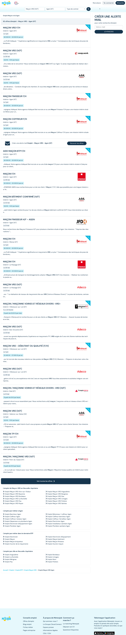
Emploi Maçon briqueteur (14, 541)
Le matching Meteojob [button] (71, 624)
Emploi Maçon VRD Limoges (57, 499)
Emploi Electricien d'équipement (59, 537)
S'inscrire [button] (120, 3)
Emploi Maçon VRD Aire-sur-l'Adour (18, 492)
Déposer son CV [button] (69, 627)
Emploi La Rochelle (11, 557)
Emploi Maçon (10, 539)
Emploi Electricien (11, 537)
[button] (6, 618)
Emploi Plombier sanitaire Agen (58, 526)
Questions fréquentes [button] (71, 630)
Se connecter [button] (109, 3)
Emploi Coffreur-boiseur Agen (15, 519)
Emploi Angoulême (11, 555)
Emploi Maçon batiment (55, 539)
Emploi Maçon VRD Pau (13, 501)
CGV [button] (49, 633)
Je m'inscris (108, 32)
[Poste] (35, 9)
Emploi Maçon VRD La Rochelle (16, 499)
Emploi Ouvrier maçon (55, 544)
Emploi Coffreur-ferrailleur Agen (59, 519)
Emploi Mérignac (11, 559)
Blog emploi (27, 624)
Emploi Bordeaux (53, 555)
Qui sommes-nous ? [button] (50, 621)
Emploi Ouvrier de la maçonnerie (16, 544)
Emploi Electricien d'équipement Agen (18, 524)
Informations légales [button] (50, 630)
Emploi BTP (19, 570)
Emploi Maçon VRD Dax (55, 496)
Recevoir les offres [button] (76, 143)
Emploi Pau (9, 562)
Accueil (5, 570)
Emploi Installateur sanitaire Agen (59, 524)
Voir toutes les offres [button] (46, 481)
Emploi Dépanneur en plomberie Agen (18, 521)
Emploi (11, 570)
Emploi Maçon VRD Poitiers (57, 501)
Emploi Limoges (53, 557)
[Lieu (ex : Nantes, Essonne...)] (55, 9)
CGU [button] (44, 633)
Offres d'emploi (28, 621)
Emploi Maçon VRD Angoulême (58, 492)
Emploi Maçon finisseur (55, 541)
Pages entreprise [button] (29, 630)
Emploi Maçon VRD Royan (14, 503)
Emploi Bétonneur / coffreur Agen (59, 514)
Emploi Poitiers (52, 562)
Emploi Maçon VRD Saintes (57, 503)
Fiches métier (28, 627)
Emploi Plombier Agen (12, 526)
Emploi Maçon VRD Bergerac (57, 494)
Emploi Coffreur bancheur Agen (58, 517)
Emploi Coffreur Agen (12, 517)
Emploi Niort (51, 559)
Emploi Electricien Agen (55, 521)
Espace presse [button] (48, 627)
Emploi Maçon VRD (30, 570)
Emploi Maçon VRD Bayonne (15, 494)
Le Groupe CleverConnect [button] (52, 624)
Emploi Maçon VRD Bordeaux (15, 496)
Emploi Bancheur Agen (13, 514)
